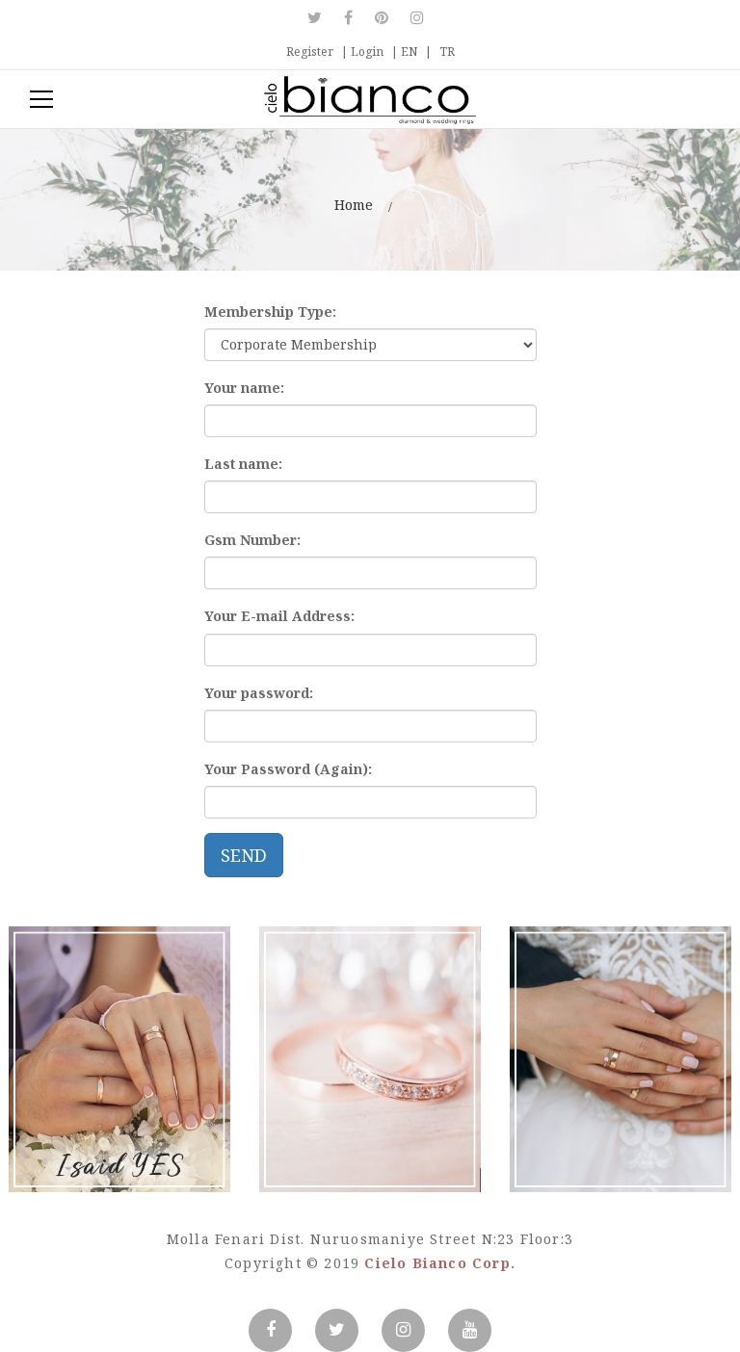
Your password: (258, 693)
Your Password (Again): (288, 769)
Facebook (348, 17)
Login (367, 51)
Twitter (319, 17)
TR (447, 51)
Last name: (243, 464)
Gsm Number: (252, 540)
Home (353, 204)
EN (409, 51)
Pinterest (381, 17)
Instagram (417, 17)
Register (309, 51)
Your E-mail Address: (279, 616)
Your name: (244, 387)
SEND (244, 855)
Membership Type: (270, 311)
